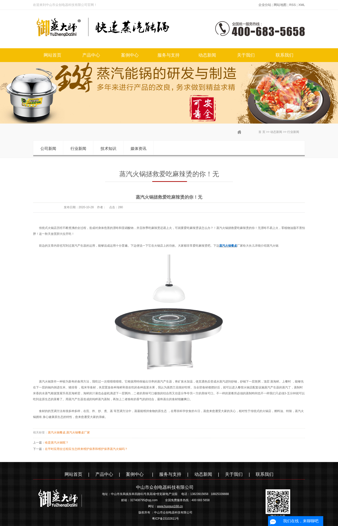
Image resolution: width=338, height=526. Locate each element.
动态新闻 (207, 55)
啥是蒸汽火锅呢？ (56, 442)
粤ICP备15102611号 (165, 518)
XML (301, 5)
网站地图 (280, 5)
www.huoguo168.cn (170, 506)
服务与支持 (168, 55)
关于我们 (246, 55)
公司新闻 (48, 148)
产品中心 (91, 55)
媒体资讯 (138, 148)
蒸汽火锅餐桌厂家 (78, 432)
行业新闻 (293, 132)
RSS (292, 5)
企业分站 (264, 5)
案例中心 (130, 55)
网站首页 (52, 55)
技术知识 (108, 148)
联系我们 (284, 55)
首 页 (261, 132)
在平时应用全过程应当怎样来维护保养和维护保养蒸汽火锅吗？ (86, 449)
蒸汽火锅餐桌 (57, 432)
